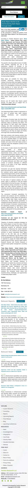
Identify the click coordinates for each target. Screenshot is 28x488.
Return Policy (6, 458)
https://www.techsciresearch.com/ (15, 297)
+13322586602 (11, 478)
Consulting (5, 411)
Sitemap (4, 444)
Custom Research (7, 409)
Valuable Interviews (7, 442)
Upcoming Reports (7, 416)
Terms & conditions (7, 460)
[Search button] (26, 7)
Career (4, 450)
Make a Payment (7, 465)
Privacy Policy (6, 463)
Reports (4, 414)
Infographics (5, 434)
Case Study (5, 437)
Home (21, 16)
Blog (3, 421)
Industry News (6, 439)
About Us (4, 452)
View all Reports (20, 301)
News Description (9, 16)
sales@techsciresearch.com (12, 294)
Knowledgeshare (7, 432)
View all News (19, 351)
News (3, 429)
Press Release (6, 419)
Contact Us (5, 455)
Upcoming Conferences (8, 424)
